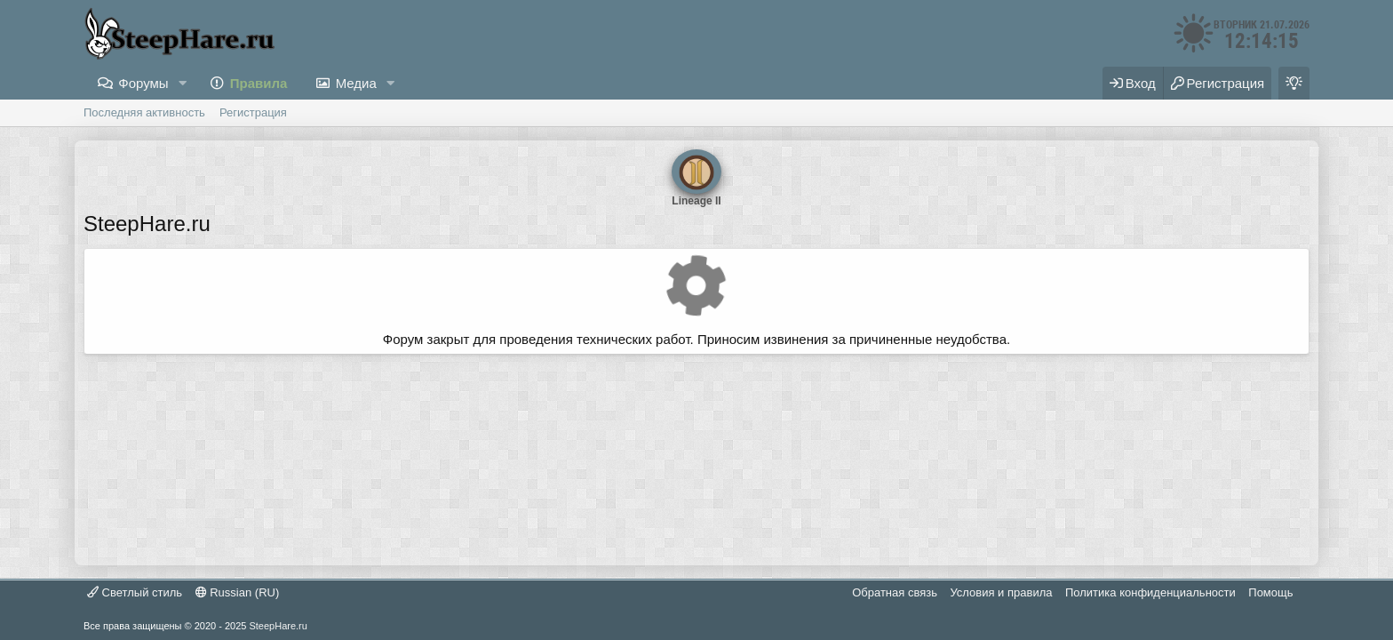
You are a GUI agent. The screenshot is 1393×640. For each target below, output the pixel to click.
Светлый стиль (134, 592)
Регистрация (253, 112)
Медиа (356, 83)
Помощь (1270, 592)
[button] (183, 83)
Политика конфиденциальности (1150, 592)
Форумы (143, 83)
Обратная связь (894, 592)
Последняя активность (144, 112)
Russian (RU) (237, 592)
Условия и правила (1001, 592)
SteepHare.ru (277, 625)
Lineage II (696, 171)
